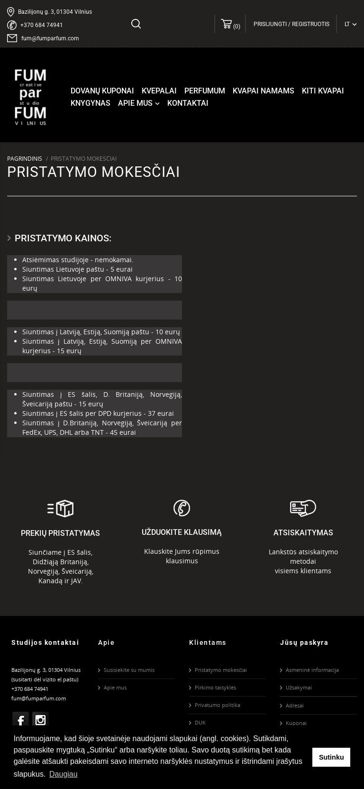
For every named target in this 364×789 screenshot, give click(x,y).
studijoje (75, 259)
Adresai (295, 705)
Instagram (40, 720)
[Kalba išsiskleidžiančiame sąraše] (351, 24)
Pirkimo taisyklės (215, 687)
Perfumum (204, 90)
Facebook (20, 720)
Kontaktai (188, 103)
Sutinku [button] (331, 757)
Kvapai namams (263, 90)
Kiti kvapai (323, 90)
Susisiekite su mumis (129, 669)
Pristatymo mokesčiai (221, 669)
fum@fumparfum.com (50, 38)
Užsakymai (299, 687)
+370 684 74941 (41, 25)
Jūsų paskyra (304, 642)
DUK (200, 722)
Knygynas (90, 103)
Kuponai (296, 722)
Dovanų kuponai (102, 90)
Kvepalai (159, 90)
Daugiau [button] (63, 774)
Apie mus (140, 103)
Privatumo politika (217, 704)
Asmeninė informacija (312, 669)
